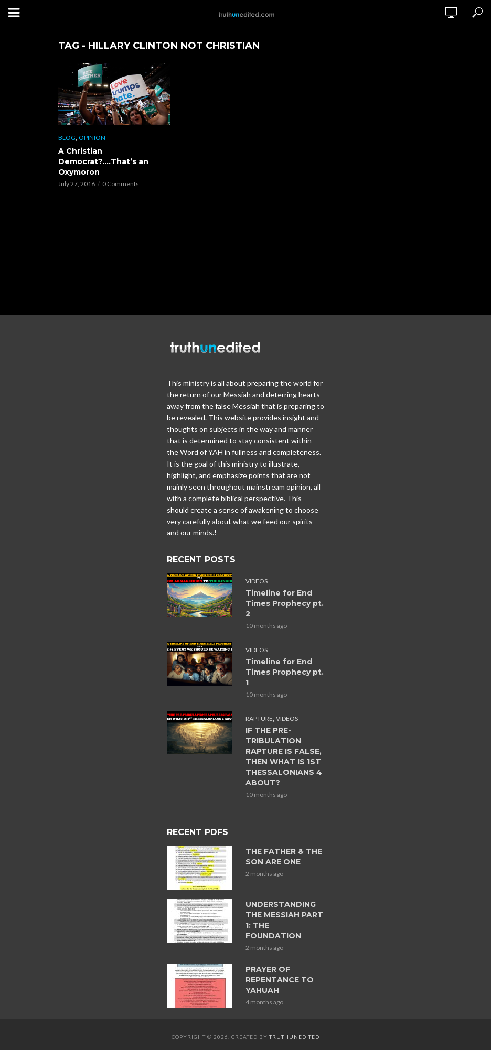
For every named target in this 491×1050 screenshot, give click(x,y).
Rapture (259, 718)
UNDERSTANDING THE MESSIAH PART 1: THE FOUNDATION (284, 920)
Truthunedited (294, 1037)
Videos (257, 581)
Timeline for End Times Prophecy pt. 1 (285, 672)
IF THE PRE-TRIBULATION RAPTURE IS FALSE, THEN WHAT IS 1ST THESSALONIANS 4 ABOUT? (284, 756)
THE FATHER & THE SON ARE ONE (284, 857)
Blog (67, 138)
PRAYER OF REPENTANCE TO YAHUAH (280, 980)
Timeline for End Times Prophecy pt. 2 (285, 603)
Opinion (92, 138)
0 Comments (120, 184)
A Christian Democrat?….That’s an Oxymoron (103, 161)
